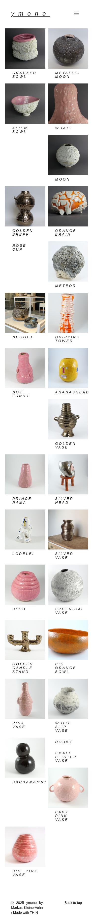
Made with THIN (25, 913)
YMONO (30, 13)
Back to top (73, 903)
